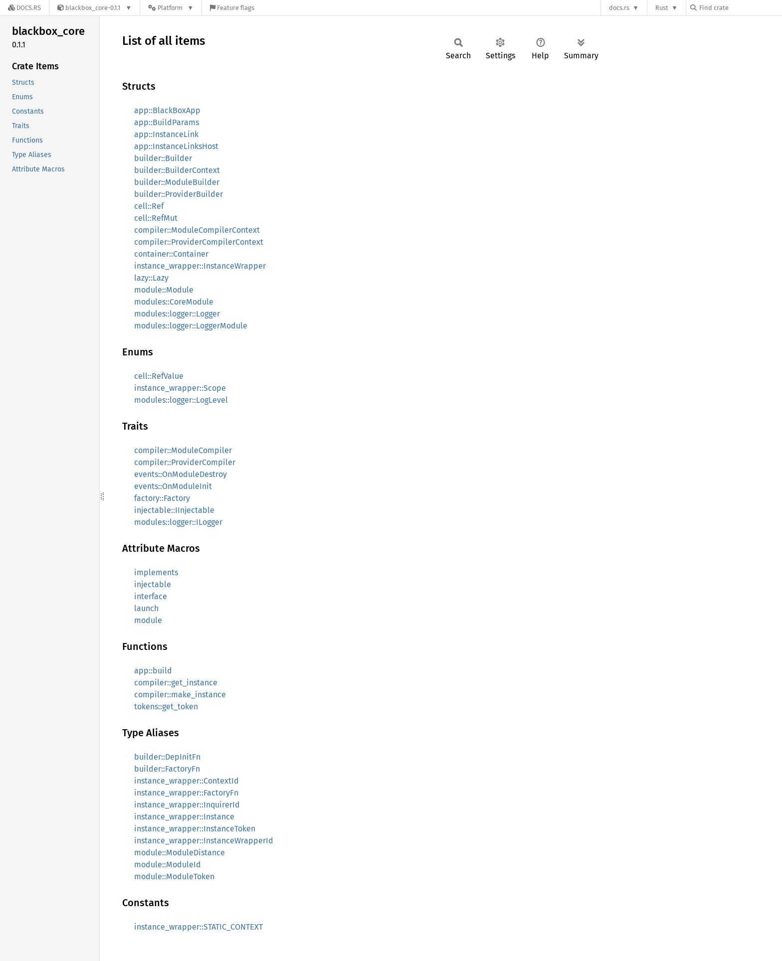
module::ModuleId (167, 864)
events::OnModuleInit (173, 486)
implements (156, 572)
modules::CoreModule (173, 302)
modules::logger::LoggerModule (190, 325)
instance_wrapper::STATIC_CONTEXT (198, 927)
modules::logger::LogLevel (181, 400)
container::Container (171, 254)
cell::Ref (149, 206)
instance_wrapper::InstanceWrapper (200, 266)
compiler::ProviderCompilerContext (198, 242)
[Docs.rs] (24, 7)
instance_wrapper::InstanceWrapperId (203, 840)
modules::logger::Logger (177, 314)
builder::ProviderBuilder (178, 194)
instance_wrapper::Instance (184, 816)
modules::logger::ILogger (178, 522)
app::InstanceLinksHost (176, 146)
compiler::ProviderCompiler (184, 462)
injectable (152, 584)
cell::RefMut (156, 218)
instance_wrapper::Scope (180, 388)
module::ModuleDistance (179, 852)
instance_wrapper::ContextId (186, 781)
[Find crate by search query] (740, 7)
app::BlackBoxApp (167, 110)
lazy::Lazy (151, 278)
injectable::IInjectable (174, 510)
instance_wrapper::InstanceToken (194, 828)
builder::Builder (163, 158)
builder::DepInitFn (167, 757)
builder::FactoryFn (167, 769)
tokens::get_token (166, 706)
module (148, 620)
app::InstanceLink (166, 134)
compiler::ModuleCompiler (183, 450)
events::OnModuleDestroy (180, 474)
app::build (153, 670)
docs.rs (619, 7)
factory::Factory (162, 498)
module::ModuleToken (174, 876)
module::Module (164, 290)
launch (146, 608)
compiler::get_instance (175, 682)
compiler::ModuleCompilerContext (197, 230)
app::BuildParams (166, 122)
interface (150, 596)
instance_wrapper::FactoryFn (186, 793)
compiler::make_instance (180, 694)
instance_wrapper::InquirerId (187, 804)
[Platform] (170, 7)
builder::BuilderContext (177, 170)
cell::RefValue (159, 376)
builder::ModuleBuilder (176, 182)
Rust (661, 7)
